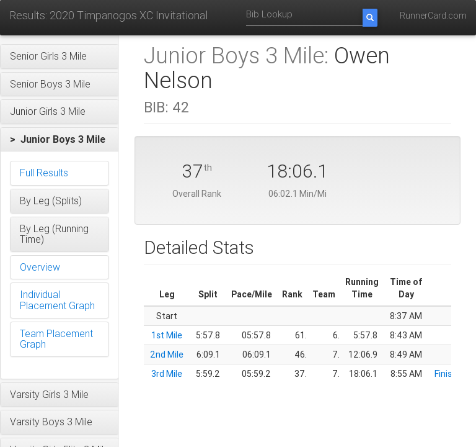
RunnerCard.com (433, 15)
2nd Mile (166, 354)
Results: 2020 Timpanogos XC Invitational (108, 15)
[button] (59, 56)
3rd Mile (166, 373)
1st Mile (166, 335)
